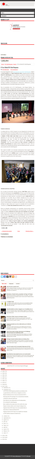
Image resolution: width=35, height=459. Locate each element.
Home (2, 64)
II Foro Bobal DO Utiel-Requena (9, 67)
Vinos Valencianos (17, 456)
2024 (3, 373)
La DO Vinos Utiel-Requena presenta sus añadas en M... (15, 391)
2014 (3, 439)
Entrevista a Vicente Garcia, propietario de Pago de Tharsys (20, 294)
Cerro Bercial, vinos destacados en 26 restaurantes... (14, 400)
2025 (3, 371)
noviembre (6, 389)
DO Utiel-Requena (9, 64)
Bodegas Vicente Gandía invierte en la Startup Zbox (18, 339)
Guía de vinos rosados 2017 (13, 286)
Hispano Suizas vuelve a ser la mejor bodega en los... (15, 406)
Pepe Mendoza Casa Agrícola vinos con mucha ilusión (19, 354)
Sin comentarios (14, 69)
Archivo (18, 283)
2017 (3, 386)
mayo (5, 425)
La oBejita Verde (10, 301)
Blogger (26, 365)
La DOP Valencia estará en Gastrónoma (11, 413)
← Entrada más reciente (6, 231)
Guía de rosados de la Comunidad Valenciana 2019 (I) (18, 346)
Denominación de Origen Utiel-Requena (22, 71)
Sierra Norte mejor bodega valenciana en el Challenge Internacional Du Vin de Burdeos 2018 (18, 332)
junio (5, 423)
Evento (14, 64)
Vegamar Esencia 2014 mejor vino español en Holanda (15, 411)
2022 (3, 377)
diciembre (6, 387)
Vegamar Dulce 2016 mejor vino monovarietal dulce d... (15, 407)
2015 (3, 437)
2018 (3, 384)
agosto (5, 419)
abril (5, 427)
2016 (3, 435)
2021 (3, 378)
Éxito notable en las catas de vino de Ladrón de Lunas (15, 404)
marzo (5, 429)
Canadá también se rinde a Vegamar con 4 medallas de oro (20, 309)
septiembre (6, 418)
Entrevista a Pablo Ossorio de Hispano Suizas (17, 316)
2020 (3, 380)
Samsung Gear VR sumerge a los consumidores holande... (16, 396)
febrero (5, 431)
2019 (3, 382)
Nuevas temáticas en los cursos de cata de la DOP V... (15, 394)
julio (5, 421)
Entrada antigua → (30, 231)
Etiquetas (11, 283)
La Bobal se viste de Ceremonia (10, 398)
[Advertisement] (18, 8)
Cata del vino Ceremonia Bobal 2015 (11, 409)
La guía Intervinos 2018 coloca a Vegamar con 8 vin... (14, 392)
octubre (5, 416)
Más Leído (4, 283)
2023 (3, 375)
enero (5, 433)
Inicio (19, 231)
